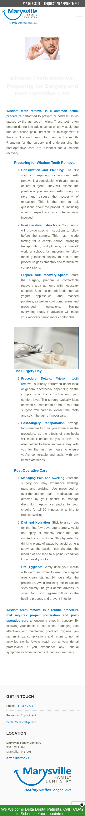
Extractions (41, 101)
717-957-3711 (31, 3)
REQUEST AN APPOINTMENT (61, 3)
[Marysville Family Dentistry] (34, 16)
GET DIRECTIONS (17, 758)
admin (74, 101)
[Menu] (77, 15)
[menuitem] (77, 15)
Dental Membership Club (21, 722)
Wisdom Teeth (56, 101)
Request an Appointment (21, 715)
